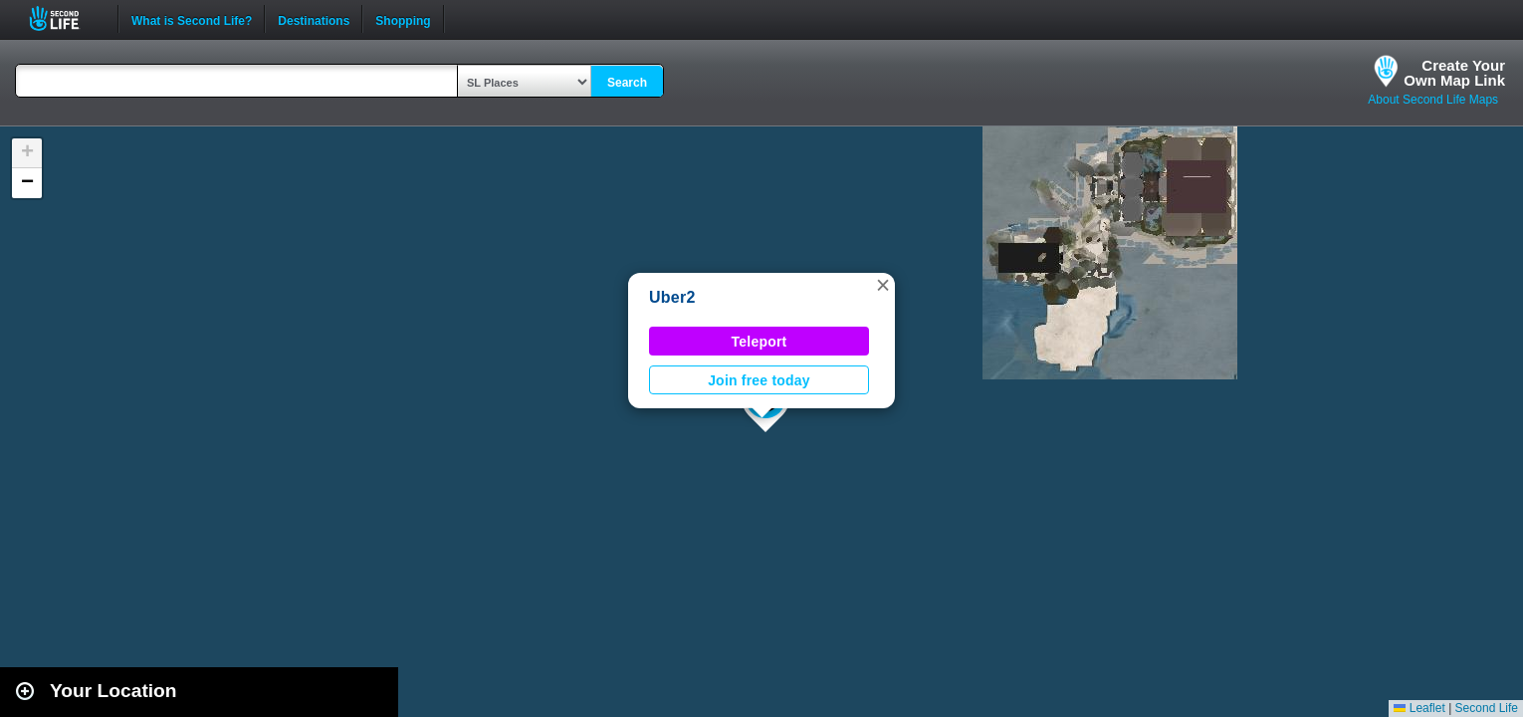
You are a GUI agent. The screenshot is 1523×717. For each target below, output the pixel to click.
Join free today (759, 380)
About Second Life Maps (1433, 100)
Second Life (65, 18)
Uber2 (672, 297)
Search (627, 83)
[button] (883, 285)
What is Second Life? (191, 19)
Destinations (313, 19)
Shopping (402, 19)
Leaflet (1419, 708)
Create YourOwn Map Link (1454, 73)
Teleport (759, 342)
